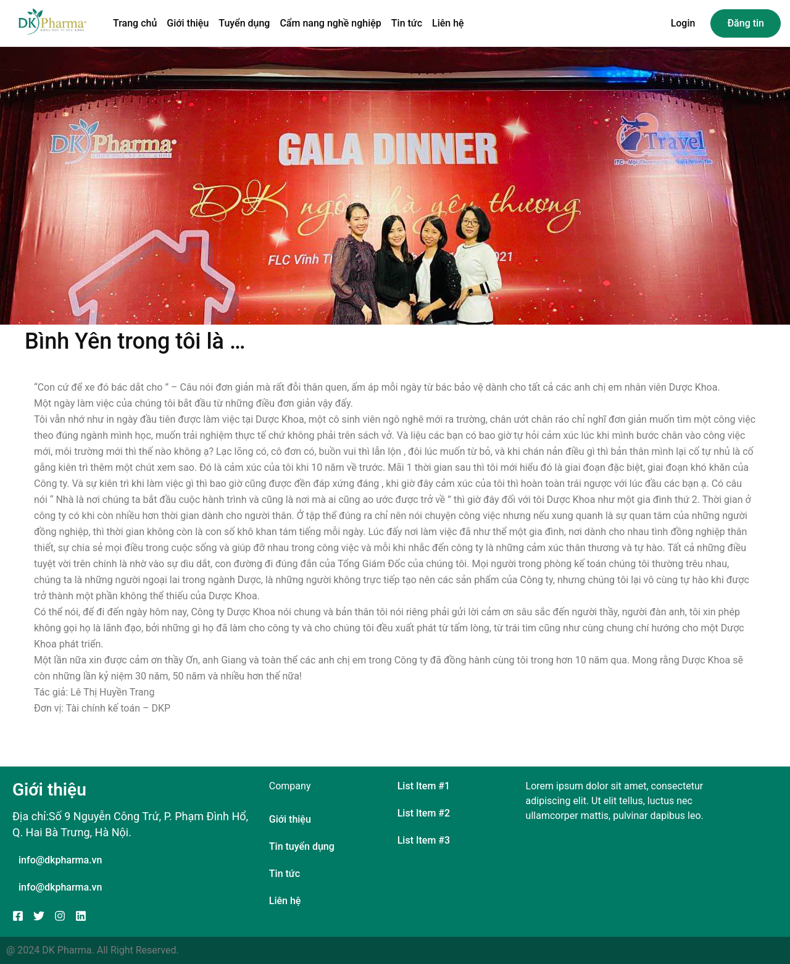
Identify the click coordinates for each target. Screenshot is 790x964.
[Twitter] (38, 916)
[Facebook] (17, 916)
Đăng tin (745, 23)
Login (683, 23)
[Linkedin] (80, 916)
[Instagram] (59, 916)
